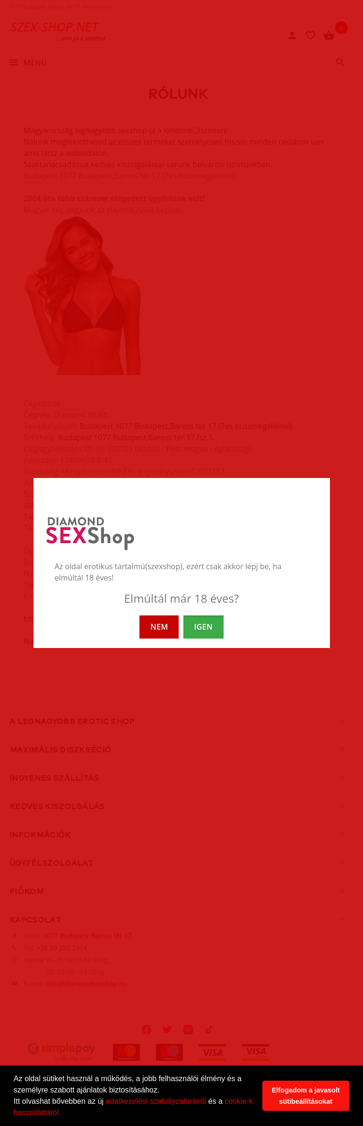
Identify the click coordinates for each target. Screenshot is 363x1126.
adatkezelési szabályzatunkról (156, 1101)
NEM (159, 627)
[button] (64, 1113)
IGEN (203, 627)
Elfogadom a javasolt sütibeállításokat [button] (306, 1095)
